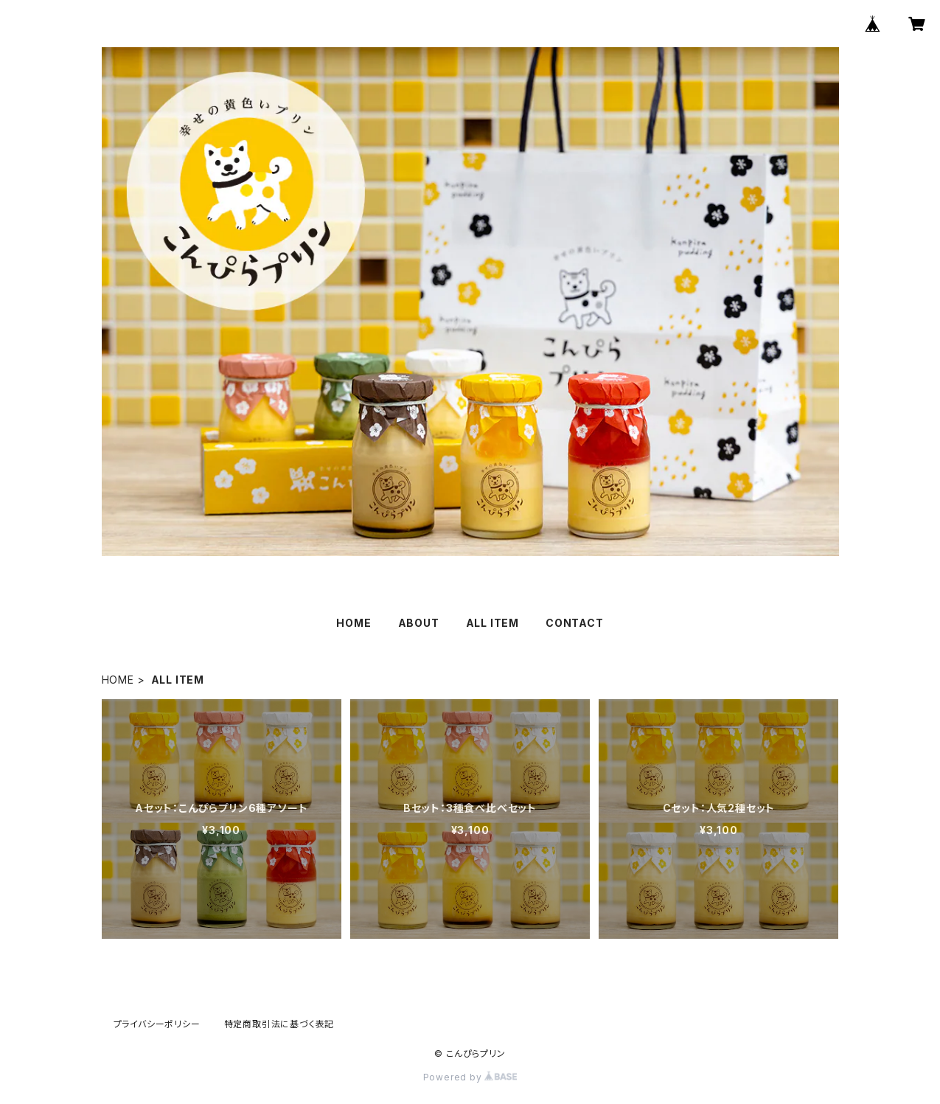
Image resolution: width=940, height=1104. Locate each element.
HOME (353, 623)
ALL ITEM (492, 623)
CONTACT (575, 623)
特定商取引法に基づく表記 (279, 1024)
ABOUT (418, 623)
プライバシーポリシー (157, 1024)
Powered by (470, 1077)
